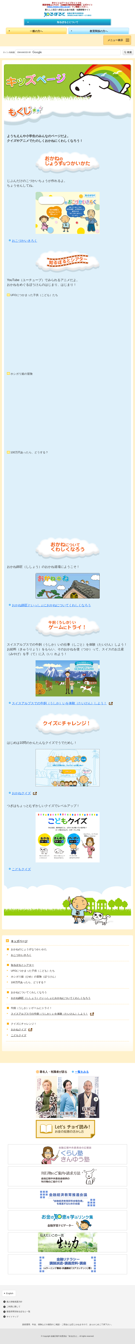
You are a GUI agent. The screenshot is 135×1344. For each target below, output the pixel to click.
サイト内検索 (9, 52)
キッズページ (19, 941)
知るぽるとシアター (22, 965)
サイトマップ (12, 1317)
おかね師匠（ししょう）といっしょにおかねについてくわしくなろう (51, 998)
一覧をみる (82, 1071)
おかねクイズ (21, 793)
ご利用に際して (13, 1307)
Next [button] (96, 1099)
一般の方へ (36, 31)
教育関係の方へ (99, 31)
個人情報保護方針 (14, 1302)
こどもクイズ (21, 869)
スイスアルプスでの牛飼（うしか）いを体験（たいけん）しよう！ (59, 703)
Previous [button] (39, 1099)
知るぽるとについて (67, 22)
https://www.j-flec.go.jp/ (59, 7)
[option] (46, 1097)
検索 (129, 52)
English (9, 1293)
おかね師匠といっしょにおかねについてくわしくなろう (51, 605)
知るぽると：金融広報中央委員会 (67, 14)
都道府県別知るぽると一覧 (18, 1312)
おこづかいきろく (24, 240)
